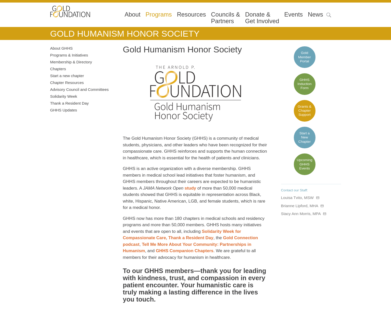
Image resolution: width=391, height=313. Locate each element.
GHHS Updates (63, 110)
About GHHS (61, 48)
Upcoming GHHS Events (304, 164)
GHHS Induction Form (304, 84)
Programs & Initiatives (69, 55)
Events (293, 14)
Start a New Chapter (304, 137)
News (315, 14)
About (133, 14)
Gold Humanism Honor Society (125, 33)
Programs (159, 14)
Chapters (58, 69)
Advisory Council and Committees (79, 89)
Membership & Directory (71, 62)
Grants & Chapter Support (304, 111)
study (190, 188)
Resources (191, 14)
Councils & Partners (225, 17)
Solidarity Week (63, 96)
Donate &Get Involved (262, 17)
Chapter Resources (67, 82)
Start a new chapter (67, 76)
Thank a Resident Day (69, 103)
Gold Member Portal (304, 57)
